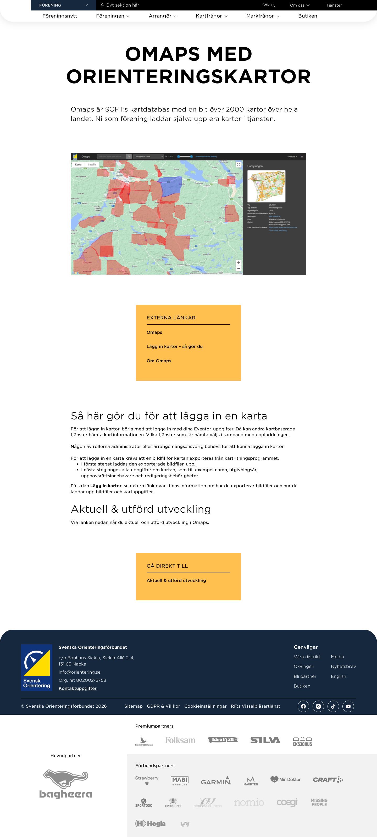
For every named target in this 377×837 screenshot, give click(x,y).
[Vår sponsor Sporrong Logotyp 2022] (173, 802)
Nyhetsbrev (343, 666)
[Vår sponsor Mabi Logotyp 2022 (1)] (179, 780)
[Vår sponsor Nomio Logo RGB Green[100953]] (249, 802)
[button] (63, 5)
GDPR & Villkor (163, 706)
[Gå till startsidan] (24, 11)
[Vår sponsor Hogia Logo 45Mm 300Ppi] (150, 824)
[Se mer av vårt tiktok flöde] (333, 706)
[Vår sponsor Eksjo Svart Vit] (302, 741)
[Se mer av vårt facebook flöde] (303, 706)
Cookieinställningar (205, 706)
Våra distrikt (307, 656)
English (338, 676)
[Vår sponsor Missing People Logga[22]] (319, 802)
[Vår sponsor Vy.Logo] (185, 824)
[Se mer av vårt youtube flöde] (348, 706)
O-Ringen (304, 666)
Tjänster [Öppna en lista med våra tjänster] (334, 5)
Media (337, 656)
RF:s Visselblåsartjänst (255, 706)
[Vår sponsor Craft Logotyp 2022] (328, 780)
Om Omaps (159, 360)
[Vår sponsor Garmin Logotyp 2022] (216, 780)
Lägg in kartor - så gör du (175, 346)
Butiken (302, 686)
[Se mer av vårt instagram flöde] (318, 706)
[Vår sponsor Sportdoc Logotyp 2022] (143, 802)
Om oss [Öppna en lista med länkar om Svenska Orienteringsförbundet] (300, 5)
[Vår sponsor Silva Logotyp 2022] (266, 741)
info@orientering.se (80, 672)
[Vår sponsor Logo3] (287, 802)
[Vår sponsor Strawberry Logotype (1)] (146, 780)
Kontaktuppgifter (78, 688)
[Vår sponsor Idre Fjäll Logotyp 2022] (223, 741)
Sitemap (133, 706)
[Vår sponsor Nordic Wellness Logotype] (207, 802)
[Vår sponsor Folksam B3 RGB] (180, 741)
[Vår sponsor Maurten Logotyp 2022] (251, 780)
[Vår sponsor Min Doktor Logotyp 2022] (285, 780)
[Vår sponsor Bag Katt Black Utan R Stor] (66, 784)
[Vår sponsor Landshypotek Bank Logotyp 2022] (144, 741)
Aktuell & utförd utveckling (176, 580)
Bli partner (305, 676)
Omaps (154, 332)
